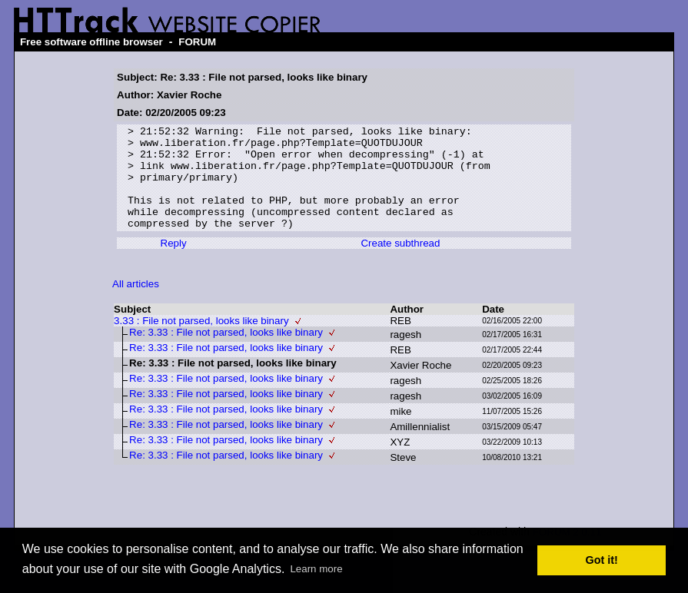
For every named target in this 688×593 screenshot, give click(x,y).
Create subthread (400, 264)
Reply (174, 264)
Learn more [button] (316, 569)
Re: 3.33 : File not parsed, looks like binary (226, 353)
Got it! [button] (602, 560)
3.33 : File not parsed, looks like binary (201, 341)
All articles (135, 304)
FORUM (197, 42)
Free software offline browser (91, 42)
